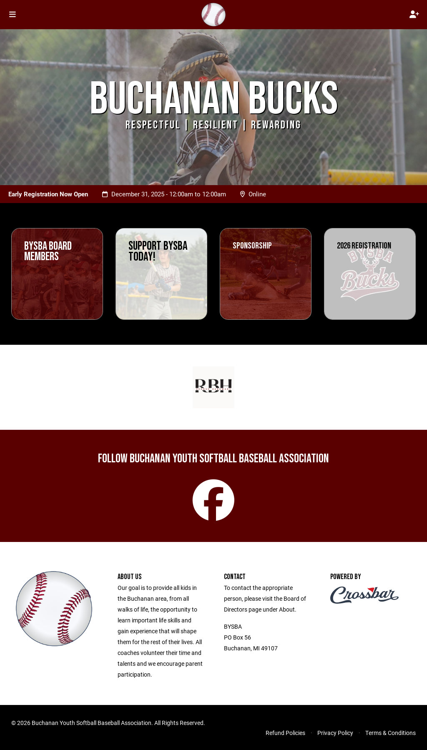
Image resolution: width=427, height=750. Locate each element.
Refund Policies (285, 733)
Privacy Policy (335, 733)
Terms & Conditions (390, 733)
